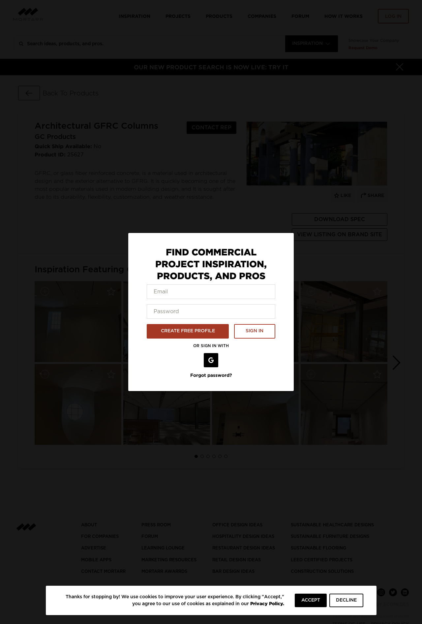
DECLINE (346, 600)
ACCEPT (310, 600)
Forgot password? (211, 375)
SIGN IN (254, 331)
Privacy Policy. (267, 603)
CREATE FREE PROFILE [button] (188, 331)
